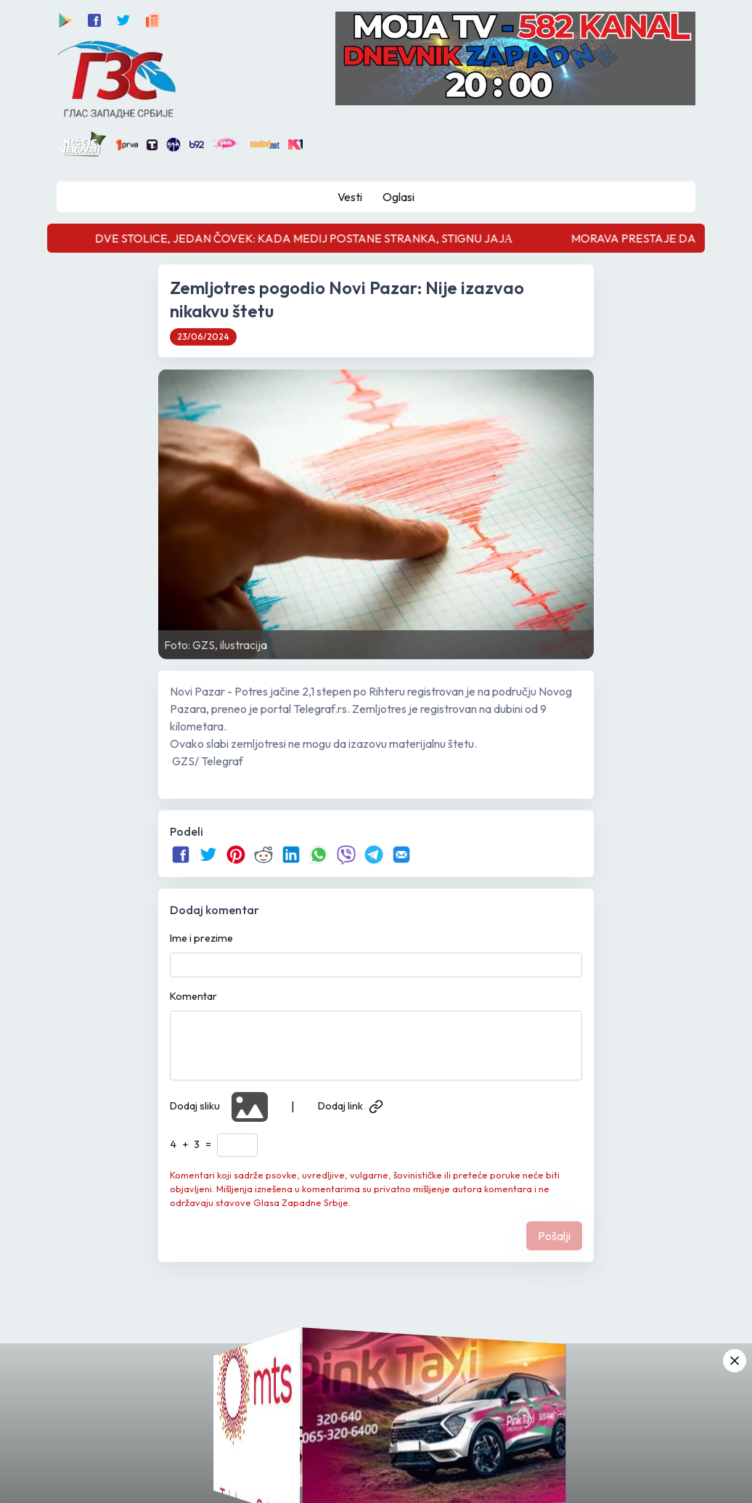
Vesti (350, 197)
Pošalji (554, 1236)
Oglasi (398, 197)
